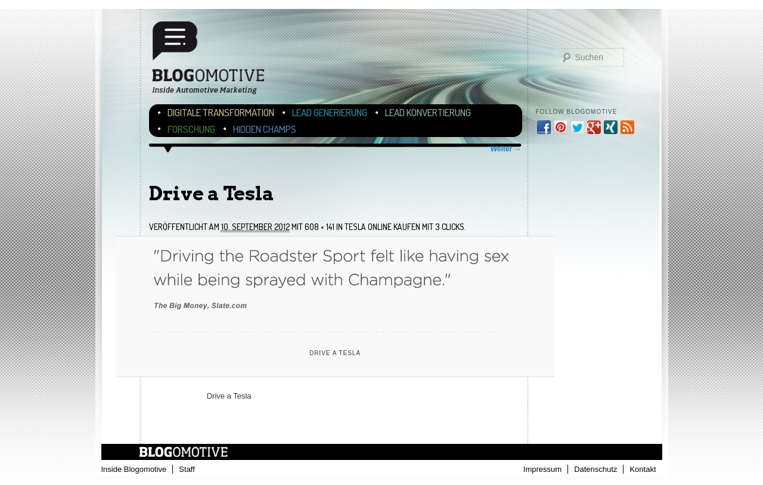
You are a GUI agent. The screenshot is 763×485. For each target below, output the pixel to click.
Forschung (191, 129)
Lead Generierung (329, 112)
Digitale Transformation (221, 112)
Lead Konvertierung (428, 112)
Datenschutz (595, 469)
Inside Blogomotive (134, 469)
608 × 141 (319, 227)
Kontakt (642, 469)
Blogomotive (216, 61)
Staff (187, 469)
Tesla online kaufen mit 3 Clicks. (405, 227)
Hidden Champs (264, 129)
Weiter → (506, 149)
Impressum (542, 469)
